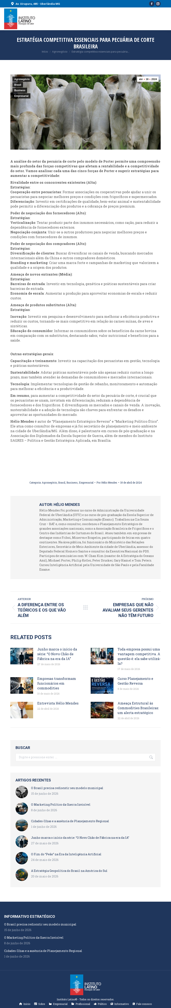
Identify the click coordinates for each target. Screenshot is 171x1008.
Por (106, 482)
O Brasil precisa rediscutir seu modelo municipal (67, 788)
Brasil (17, 84)
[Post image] (21, 656)
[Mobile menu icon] (164, 18)
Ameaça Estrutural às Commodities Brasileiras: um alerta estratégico (138, 708)
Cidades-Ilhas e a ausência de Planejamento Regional (70, 821)
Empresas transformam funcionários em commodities (56, 683)
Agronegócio (22, 79)
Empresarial (21, 96)
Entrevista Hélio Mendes (57, 703)
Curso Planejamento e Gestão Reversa (135, 680)
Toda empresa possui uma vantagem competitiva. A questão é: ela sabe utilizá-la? (139, 656)
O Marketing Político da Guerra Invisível (60, 804)
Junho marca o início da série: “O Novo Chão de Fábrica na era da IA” (57, 654)
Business (19, 90)
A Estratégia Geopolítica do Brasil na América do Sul (69, 871)
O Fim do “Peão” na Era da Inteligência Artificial (66, 854)
